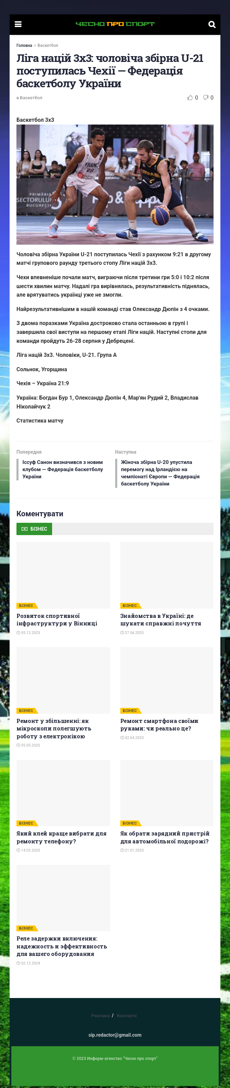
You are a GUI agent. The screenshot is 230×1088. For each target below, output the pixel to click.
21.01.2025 (132, 852)
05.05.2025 (28, 747)
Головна (24, 45)
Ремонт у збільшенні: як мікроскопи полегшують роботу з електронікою (53, 730)
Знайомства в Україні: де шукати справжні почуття (161, 621)
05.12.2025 (28, 635)
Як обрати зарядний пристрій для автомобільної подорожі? (165, 839)
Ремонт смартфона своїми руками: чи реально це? (159, 726)
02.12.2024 (28, 965)
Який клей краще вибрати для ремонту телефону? (61, 839)
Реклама (100, 1017)
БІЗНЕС (26, 608)
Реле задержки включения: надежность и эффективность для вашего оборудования (61, 948)
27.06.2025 (132, 635)
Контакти (127, 1017)
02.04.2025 (132, 740)
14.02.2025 (28, 852)
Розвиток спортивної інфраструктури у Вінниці (56, 621)
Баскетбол (48, 45)
